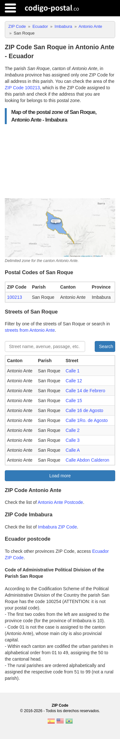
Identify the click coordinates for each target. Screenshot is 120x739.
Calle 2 (73, 430)
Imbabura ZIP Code (57, 526)
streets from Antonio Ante (30, 330)
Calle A (73, 450)
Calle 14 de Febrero (85, 390)
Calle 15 (74, 400)
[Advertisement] (60, 161)
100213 (14, 297)
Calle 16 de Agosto (84, 410)
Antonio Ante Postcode (60, 502)
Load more (60, 475)
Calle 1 (73, 370)
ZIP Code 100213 (22, 87)
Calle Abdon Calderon (87, 460)
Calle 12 (74, 380)
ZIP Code (60, 705)
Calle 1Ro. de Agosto (87, 420)
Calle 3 (73, 440)
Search (106, 346)
